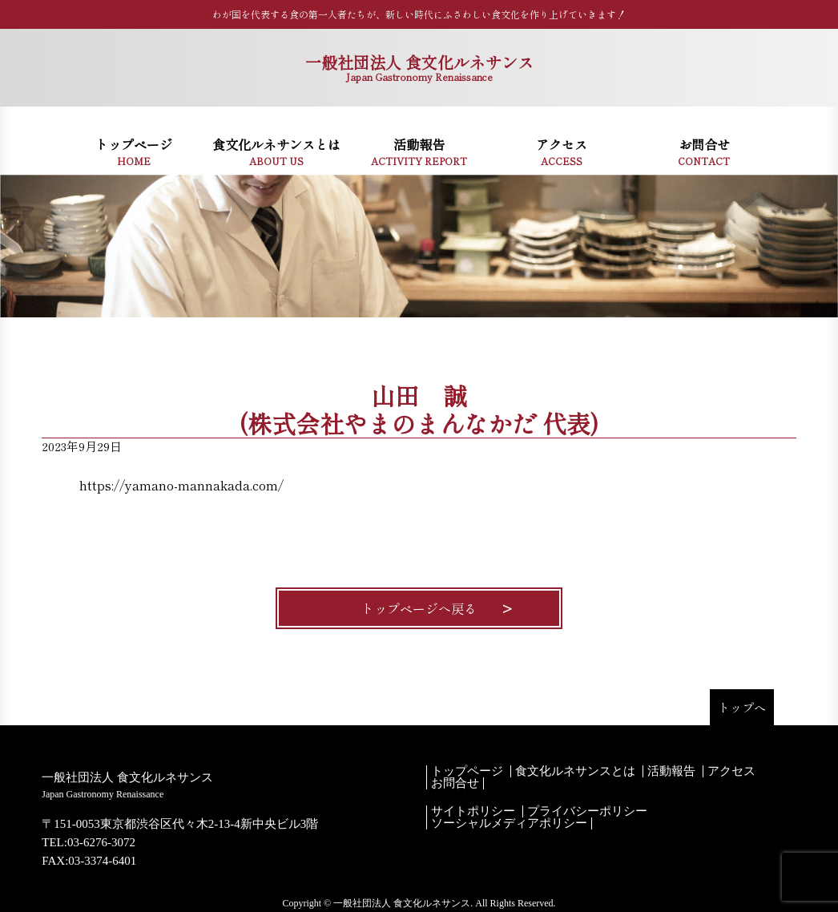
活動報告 (671, 771)
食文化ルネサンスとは (575, 771)
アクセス (731, 771)
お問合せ (455, 783)
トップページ (467, 771)
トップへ (742, 707)
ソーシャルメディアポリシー (509, 823)
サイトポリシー (473, 811)
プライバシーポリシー (587, 811)
